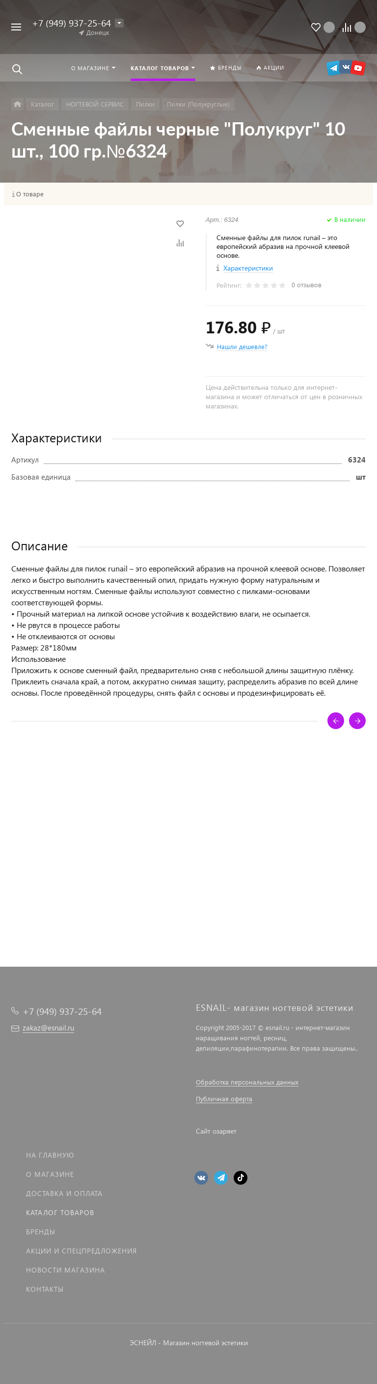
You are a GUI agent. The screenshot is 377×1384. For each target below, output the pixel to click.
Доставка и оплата (64, 1193)
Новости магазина (65, 1270)
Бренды (40, 1231)
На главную (50, 1155)
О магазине (50, 1174)
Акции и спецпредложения (81, 1250)
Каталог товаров (60, 1212)
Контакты (45, 1289)
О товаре (30, 194)
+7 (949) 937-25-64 (71, 23)
